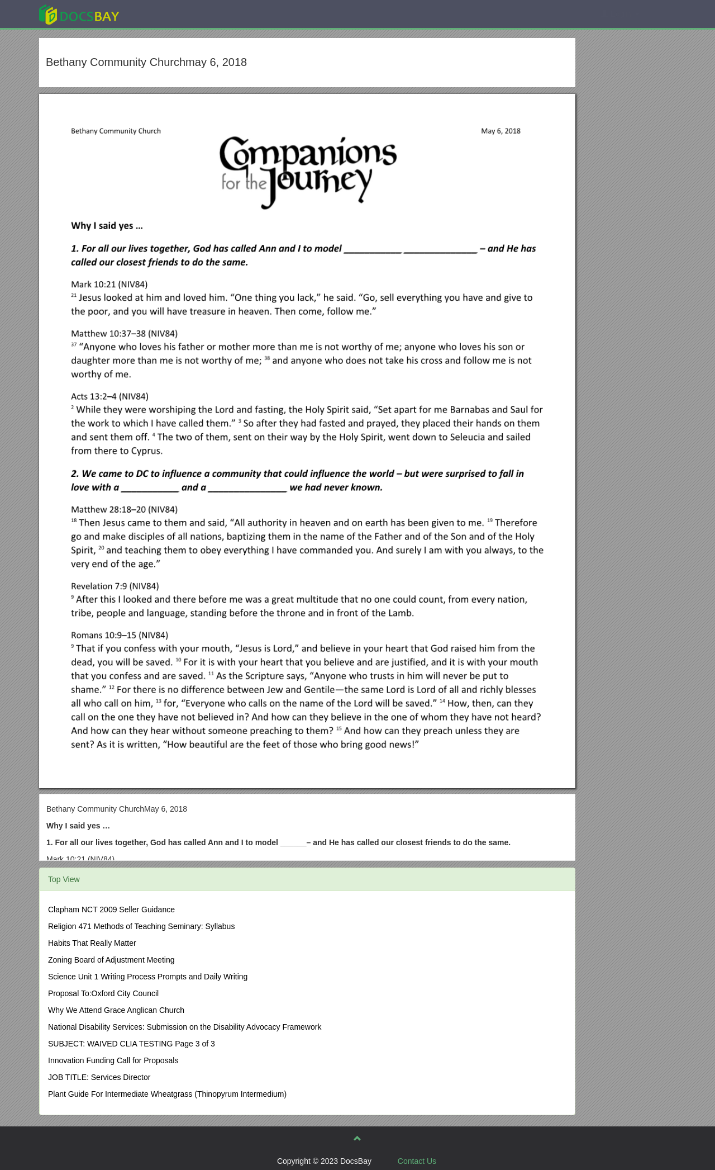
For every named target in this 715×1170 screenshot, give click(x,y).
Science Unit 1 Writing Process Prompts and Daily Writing (147, 976)
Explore (163, 13)
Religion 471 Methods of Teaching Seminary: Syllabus (141, 926)
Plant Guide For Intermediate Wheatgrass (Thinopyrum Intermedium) (167, 1094)
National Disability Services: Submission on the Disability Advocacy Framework (184, 1026)
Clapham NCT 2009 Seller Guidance (111, 909)
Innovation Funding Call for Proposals (113, 1060)
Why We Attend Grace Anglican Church (116, 1010)
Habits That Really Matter (92, 943)
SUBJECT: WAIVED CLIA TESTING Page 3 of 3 (131, 1043)
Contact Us (417, 1161)
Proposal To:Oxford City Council (103, 993)
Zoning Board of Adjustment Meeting (111, 959)
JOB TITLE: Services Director (99, 1077)
